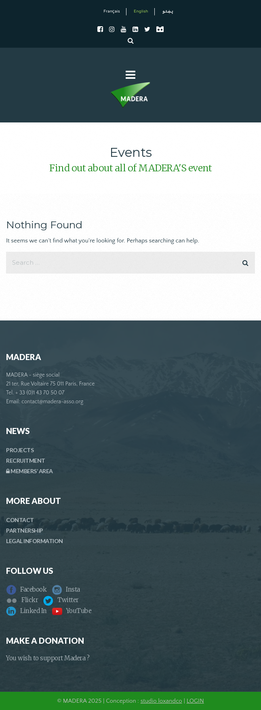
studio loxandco (161, 700)
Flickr (22, 600)
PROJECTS (20, 450)
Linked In (26, 611)
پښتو (168, 11)
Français (111, 11)
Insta (66, 589)
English (141, 11)
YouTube (72, 611)
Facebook (26, 589)
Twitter (61, 600)
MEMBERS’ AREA (29, 471)
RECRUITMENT (25, 460)
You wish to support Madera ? (47, 658)
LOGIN (195, 700)
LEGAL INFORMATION (34, 540)
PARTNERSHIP (24, 530)
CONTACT (20, 519)
